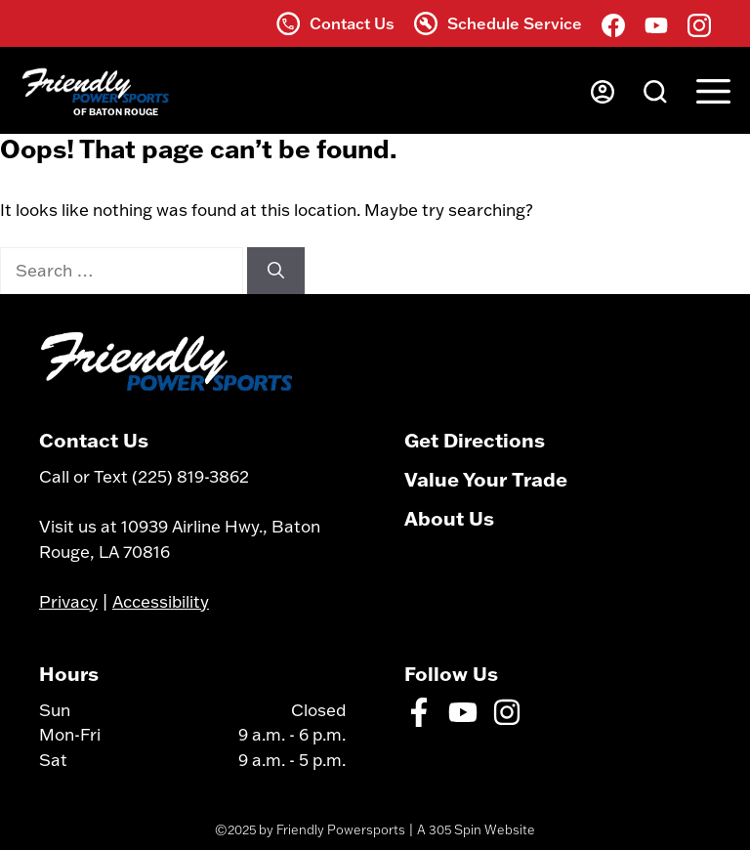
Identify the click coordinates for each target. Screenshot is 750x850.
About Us (449, 518)
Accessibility (160, 601)
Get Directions (474, 439)
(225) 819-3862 (190, 476)
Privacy (68, 601)
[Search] (276, 270)
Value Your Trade (485, 478)
